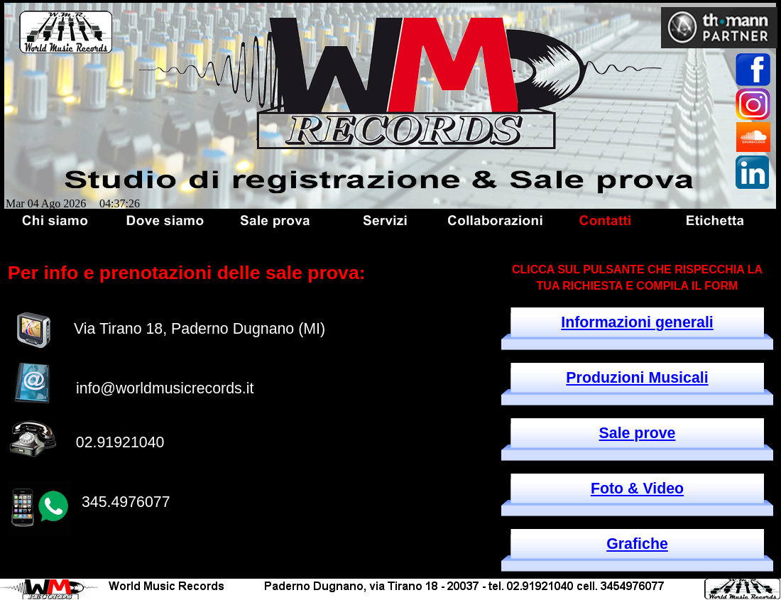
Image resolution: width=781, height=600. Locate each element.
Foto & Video (637, 488)
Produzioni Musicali (637, 377)
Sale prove (637, 433)
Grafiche (637, 543)
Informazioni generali (637, 322)
